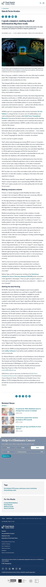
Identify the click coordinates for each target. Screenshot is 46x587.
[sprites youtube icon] (13, 569)
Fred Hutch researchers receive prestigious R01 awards (27, 419)
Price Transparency (6, 546)
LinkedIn (6, 17)
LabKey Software (10, 351)
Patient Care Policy (6, 548)
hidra (14, 490)
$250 (23, 447)
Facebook (3, 17)
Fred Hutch (33, 488)
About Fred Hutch (9, 508)
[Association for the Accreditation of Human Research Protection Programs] (31, 581)
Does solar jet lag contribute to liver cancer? (28, 428)
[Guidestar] (37, 581)
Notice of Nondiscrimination (8, 552)
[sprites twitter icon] (6, 569)
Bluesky (16, 17)
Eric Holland (7, 488)
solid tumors (22, 488)
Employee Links (6, 535)
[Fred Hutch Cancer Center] (8, 527)
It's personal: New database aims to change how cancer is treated (28, 410)
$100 (37, 447)
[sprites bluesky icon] (20, 569)
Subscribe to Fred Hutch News (10, 538)
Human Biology (8, 490)
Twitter (9, 17)
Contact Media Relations (11, 502)
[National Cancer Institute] (12, 581)
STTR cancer (15, 488)
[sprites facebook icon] (3, 569)
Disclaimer (4, 550)
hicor (28, 488)
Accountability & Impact (8, 533)
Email (12, 17)
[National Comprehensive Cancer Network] (22, 581)
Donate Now (6, 456)
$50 (8, 452)
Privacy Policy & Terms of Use (8, 541)
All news (5, 405)
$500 (8, 447)
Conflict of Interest (6, 543)
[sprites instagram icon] (16, 569)
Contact (4, 531)
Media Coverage (8, 506)
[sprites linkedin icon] (9, 569)
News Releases (8, 504)
